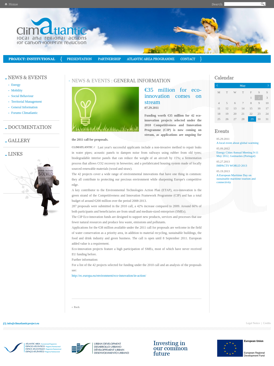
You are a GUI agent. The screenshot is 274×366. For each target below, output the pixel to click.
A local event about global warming (237, 142)
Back (77, 307)
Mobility (16, 90)
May (242, 85)
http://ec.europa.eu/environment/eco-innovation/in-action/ (109, 276)
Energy (15, 85)
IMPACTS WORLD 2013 (231, 165)
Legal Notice (253, 323)
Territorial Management (26, 101)
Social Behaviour (22, 96)
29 (252, 119)
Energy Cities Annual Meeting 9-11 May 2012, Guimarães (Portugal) (237, 154)
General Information (24, 107)
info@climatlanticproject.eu (23, 323)
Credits (267, 323)
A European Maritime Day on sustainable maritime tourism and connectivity (236, 179)
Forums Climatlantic (24, 113)
